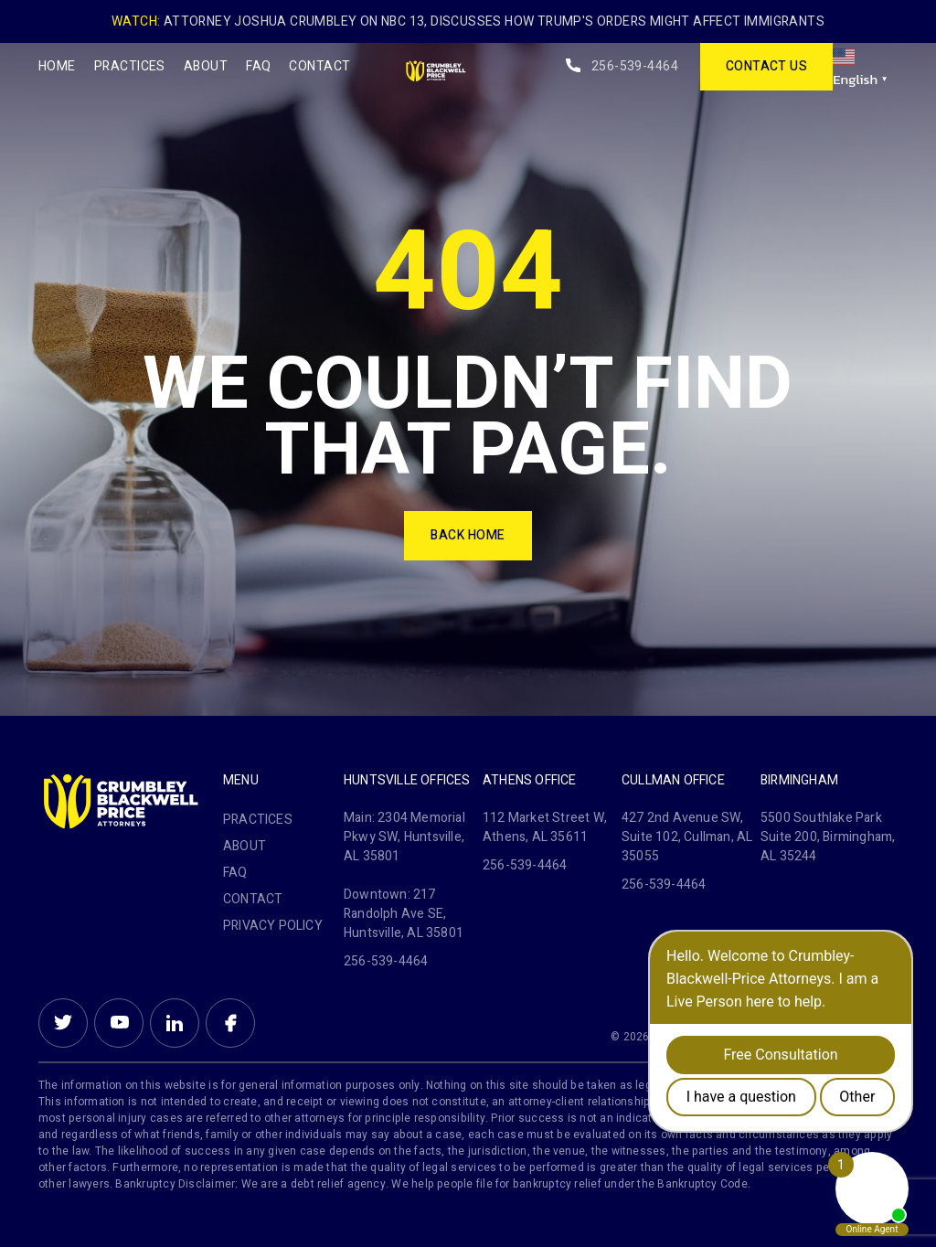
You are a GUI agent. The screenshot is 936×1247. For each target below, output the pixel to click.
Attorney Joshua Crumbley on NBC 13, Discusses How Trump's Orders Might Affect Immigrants (494, 21)
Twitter (63, 1023)
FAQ (258, 66)
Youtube (119, 1023)
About (206, 66)
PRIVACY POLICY (273, 925)
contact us (767, 66)
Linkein (174, 1023)
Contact (319, 66)
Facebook (230, 1023)
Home (57, 66)
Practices (129, 66)
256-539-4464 (634, 66)
